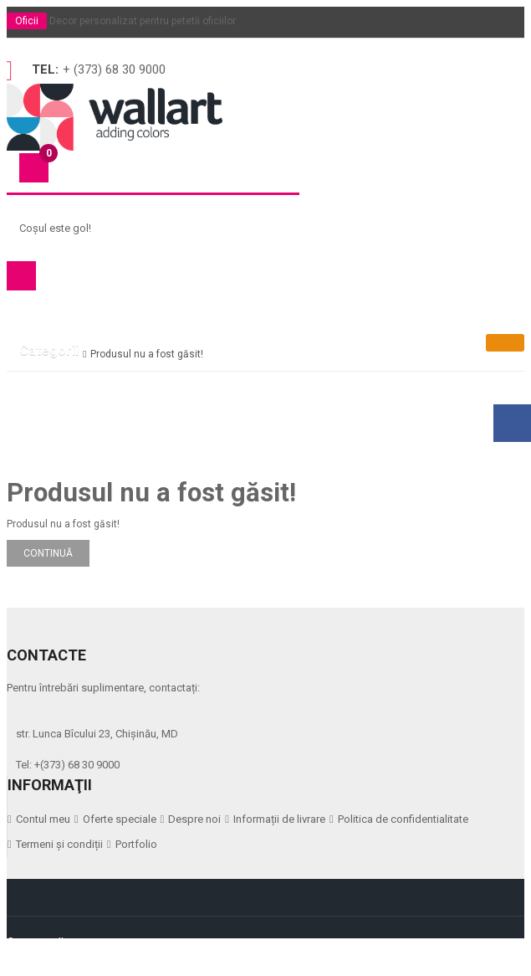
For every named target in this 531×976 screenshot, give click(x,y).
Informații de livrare (279, 819)
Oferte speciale (119, 819)
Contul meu (43, 819)
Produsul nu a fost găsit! (146, 354)
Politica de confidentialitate (403, 819)
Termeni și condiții (59, 844)
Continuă (48, 553)
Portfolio (136, 844)
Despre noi (194, 819)
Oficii (26, 21)
